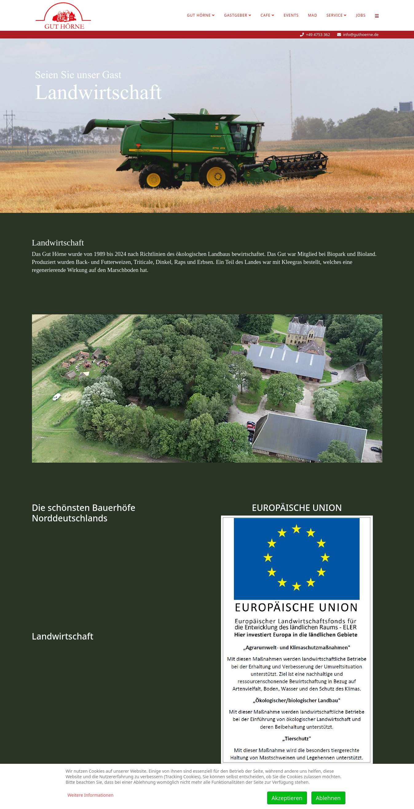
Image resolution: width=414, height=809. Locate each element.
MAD (312, 15)
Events (291, 15)
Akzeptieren (287, 798)
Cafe (265, 15)
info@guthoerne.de (360, 34)
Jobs (360, 15)
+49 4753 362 (318, 34)
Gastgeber (235, 15)
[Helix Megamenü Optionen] (377, 15)
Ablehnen (328, 798)
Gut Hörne (199, 15)
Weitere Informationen (91, 795)
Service (334, 15)
